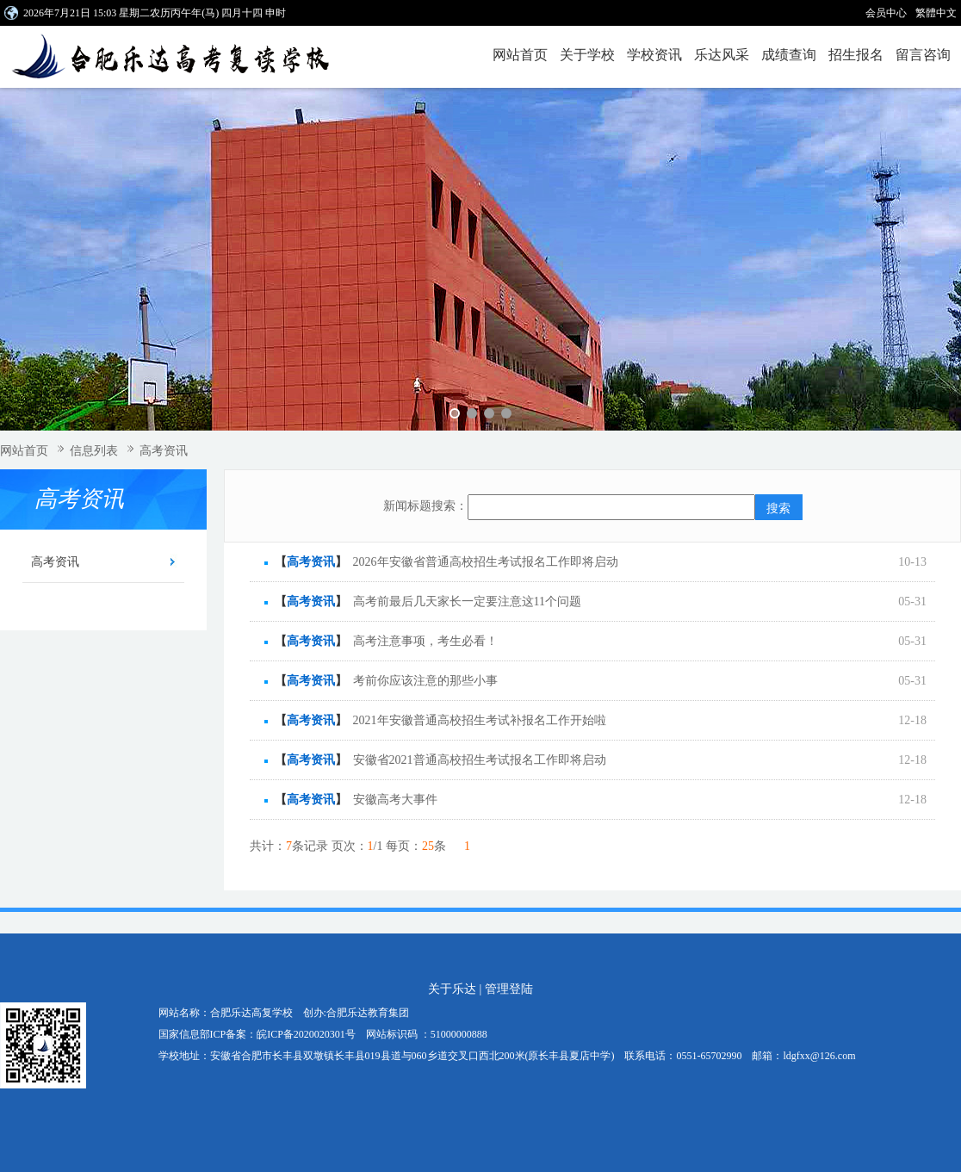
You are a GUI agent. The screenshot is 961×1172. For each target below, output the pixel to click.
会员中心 (886, 13)
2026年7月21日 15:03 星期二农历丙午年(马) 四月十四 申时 (154, 13)
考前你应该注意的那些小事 (425, 680)
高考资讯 (164, 450)
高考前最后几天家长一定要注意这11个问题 (467, 601)
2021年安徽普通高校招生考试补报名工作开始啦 (479, 720)
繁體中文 (936, 13)
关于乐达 (452, 989)
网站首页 (520, 54)
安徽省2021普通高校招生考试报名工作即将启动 (479, 759)
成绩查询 (788, 54)
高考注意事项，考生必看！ (425, 641)
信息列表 (94, 450)
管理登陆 (509, 989)
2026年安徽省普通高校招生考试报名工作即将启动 (485, 561)
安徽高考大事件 (395, 799)
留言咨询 (923, 54)
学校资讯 (654, 54)
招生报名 (856, 54)
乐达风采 (721, 54)
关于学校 (587, 54)
